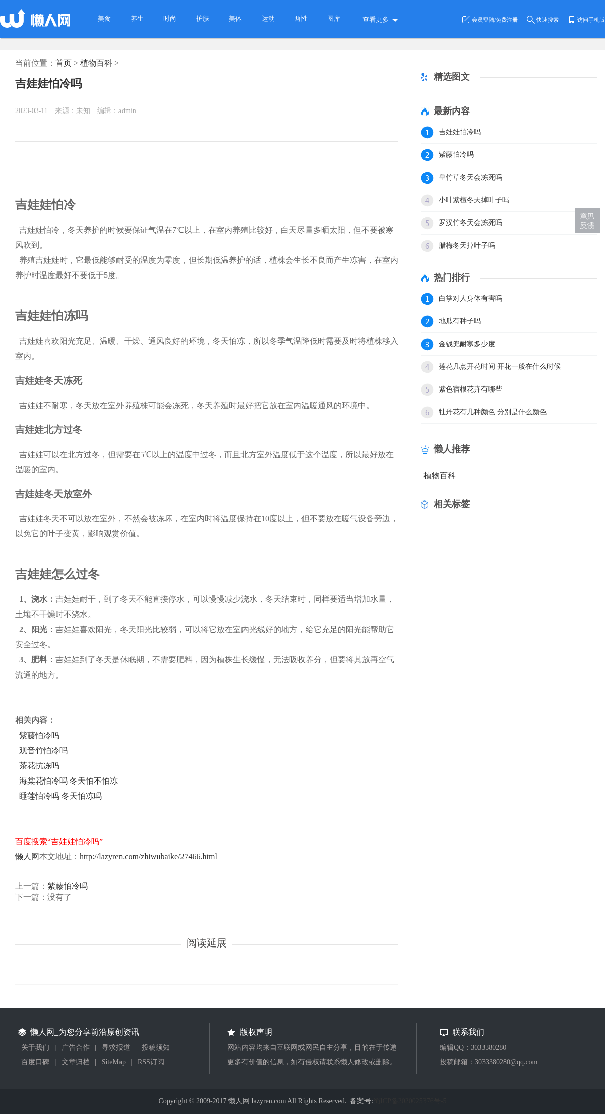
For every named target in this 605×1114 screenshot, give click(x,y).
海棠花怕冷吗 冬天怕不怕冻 (68, 780)
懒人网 (27, 856)
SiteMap (114, 1062)
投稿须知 (156, 1047)
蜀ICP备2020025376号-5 (409, 1101)
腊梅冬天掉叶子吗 (467, 245)
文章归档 (76, 1062)
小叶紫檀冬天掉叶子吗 (474, 200)
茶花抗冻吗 (39, 765)
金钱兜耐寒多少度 (467, 344)
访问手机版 (591, 20)
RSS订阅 (151, 1062)
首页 (63, 63)
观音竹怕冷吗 (43, 750)
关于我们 (35, 1047)
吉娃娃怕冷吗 (48, 83)
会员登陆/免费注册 (495, 20)
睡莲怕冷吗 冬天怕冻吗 (60, 796)
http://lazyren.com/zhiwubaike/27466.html (148, 856)
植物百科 (96, 63)
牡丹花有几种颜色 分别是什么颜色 (493, 412)
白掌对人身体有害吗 (470, 298)
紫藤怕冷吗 (39, 735)
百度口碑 (35, 1062)
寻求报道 (116, 1047)
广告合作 (76, 1047)
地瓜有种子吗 (460, 321)
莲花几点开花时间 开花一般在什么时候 (500, 366)
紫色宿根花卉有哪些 (470, 389)
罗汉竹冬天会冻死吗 (470, 223)
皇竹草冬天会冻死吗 (470, 177)
